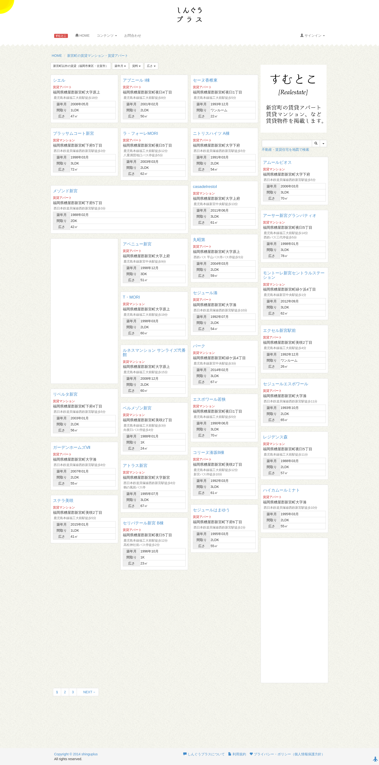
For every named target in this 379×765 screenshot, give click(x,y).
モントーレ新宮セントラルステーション (294, 275)
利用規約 (237, 754)
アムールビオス (277, 162)
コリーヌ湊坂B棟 (208, 452)
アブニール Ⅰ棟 (136, 80)
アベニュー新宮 (137, 244)
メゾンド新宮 (65, 191)
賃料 (136, 66)
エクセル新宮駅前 (279, 330)
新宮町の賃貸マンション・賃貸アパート (97, 55)
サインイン (312, 35)
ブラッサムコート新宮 (73, 133)
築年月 (120, 66)
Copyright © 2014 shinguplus (76, 754)
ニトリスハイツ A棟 (211, 133)
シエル (59, 80)
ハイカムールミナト (281, 490)
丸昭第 (199, 239)
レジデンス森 (275, 437)
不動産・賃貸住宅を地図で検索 (285, 149)
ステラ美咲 (63, 500)
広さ (151, 66)
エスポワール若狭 (209, 399)
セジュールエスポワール (285, 384)
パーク (199, 346)
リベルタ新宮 (65, 394)
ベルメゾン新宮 (137, 408)
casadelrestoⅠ (205, 186)
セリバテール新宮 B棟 (143, 523)
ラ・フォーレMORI (140, 133)
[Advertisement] (84, 311)
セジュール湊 (205, 293)
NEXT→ (87, 692)
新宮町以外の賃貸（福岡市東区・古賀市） (80, 66)
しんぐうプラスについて (204, 754)
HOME (82, 35)
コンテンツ (107, 35)
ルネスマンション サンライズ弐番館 (154, 352)
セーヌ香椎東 (205, 80)
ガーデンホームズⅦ (71, 447)
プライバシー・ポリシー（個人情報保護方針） (287, 754)
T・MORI (131, 297)
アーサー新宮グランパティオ (289, 215)
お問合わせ (132, 35)
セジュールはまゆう (211, 510)
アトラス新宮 (135, 465)
